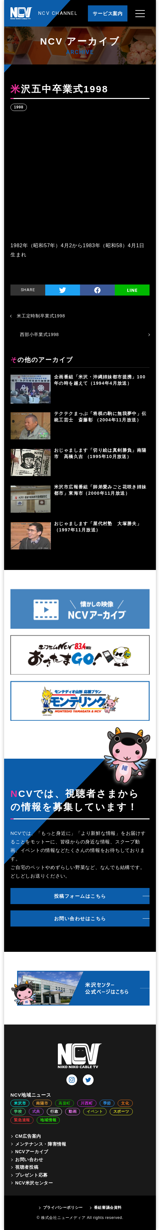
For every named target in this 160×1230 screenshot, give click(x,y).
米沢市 (20, 1103)
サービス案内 (108, 13)
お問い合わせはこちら (80, 918)
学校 (18, 1111)
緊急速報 (22, 1120)
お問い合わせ (29, 1159)
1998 (18, 107)
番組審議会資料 (108, 1207)
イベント (95, 1111)
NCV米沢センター (34, 1182)
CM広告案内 (28, 1136)
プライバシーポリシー (63, 1207)
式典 (36, 1111)
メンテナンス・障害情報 (40, 1144)
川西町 (87, 1103)
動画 (73, 1111)
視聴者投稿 (27, 1167)
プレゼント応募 (31, 1175)
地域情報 (48, 1120)
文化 (125, 1103)
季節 (107, 1103)
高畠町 (64, 1103)
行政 (54, 1111)
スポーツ (121, 1111)
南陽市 (42, 1103)
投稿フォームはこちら (80, 896)
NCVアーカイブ (31, 1151)
